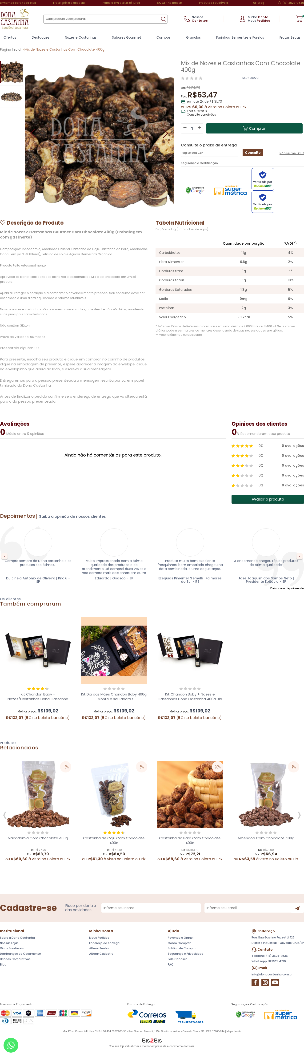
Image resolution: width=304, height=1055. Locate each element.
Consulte (253, 152)
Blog (261, 3)
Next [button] (299, 557)
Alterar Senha (99, 949)
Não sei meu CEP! (292, 155)
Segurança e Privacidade (185, 954)
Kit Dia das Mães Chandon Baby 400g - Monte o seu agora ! (114, 697)
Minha (258, 17)
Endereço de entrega (104, 944)
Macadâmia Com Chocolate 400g (38, 838)
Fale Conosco (178, 960)
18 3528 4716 (277, 962)
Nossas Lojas (9, 944)
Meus (259, 20)
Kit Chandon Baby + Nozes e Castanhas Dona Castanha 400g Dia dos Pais (190, 699)
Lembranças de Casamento (20, 954)
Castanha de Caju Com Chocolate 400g (114, 841)
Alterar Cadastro (101, 954)
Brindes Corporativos (15, 960)
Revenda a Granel (180, 938)
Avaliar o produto (268, 500)
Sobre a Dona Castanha (17, 938)
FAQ (170, 965)
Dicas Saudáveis (12, 949)
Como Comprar (179, 944)
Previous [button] (4, 557)
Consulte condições (201, 115)
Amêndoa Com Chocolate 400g (266, 838)
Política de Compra (182, 949)
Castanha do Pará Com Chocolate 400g (190, 841)
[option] (11, 72)
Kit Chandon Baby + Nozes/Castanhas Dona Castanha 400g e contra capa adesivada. (38, 699)
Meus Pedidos (99, 938)
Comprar (258, 128)
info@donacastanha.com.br (272, 975)
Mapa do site (234, 1032)
